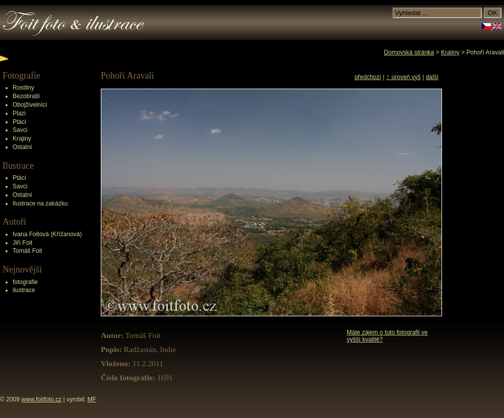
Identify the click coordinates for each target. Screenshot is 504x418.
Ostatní (22, 147)
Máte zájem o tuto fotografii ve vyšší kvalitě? (387, 336)
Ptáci (19, 121)
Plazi (19, 113)
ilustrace (24, 290)
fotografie (25, 282)
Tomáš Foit (27, 250)
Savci (20, 129)
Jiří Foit (22, 242)
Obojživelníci (30, 104)
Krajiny (22, 138)
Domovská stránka (409, 52)
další (432, 77)
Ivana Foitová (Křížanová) (47, 234)
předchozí (367, 77)
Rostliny (23, 87)
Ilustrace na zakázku (40, 203)
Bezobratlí (26, 96)
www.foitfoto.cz (41, 399)
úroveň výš (403, 77)
